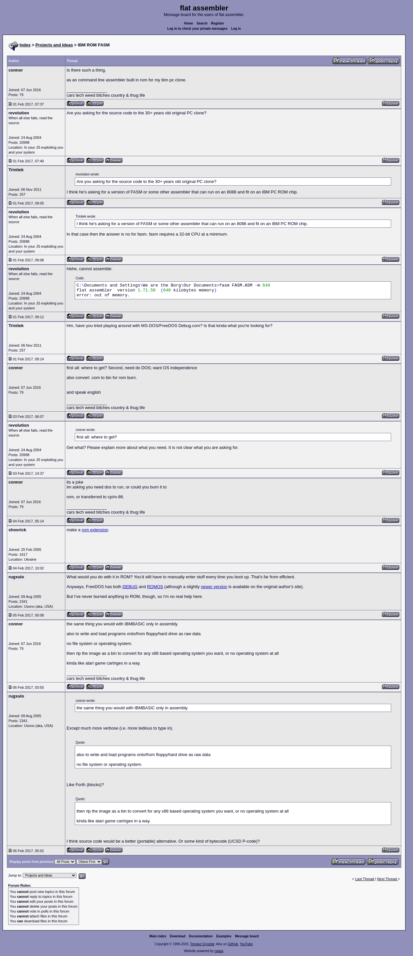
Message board (247, 936)
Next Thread (387, 879)
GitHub (233, 944)
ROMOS (155, 586)
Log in (236, 28)
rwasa (218, 951)
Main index (158, 936)
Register (217, 23)
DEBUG (129, 586)
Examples (223, 936)
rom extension (95, 529)
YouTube (246, 944)
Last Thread (364, 879)
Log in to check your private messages (197, 28)
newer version (214, 586)
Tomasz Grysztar (202, 944)
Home (188, 23)
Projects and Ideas (54, 44)
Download (177, 936)
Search (202, 23)
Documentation (201, 936)
